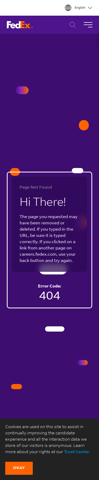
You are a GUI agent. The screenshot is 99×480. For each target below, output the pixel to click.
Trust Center (76, 452)
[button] (19, 468)
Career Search (71, 25)
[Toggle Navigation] (88, 24)
